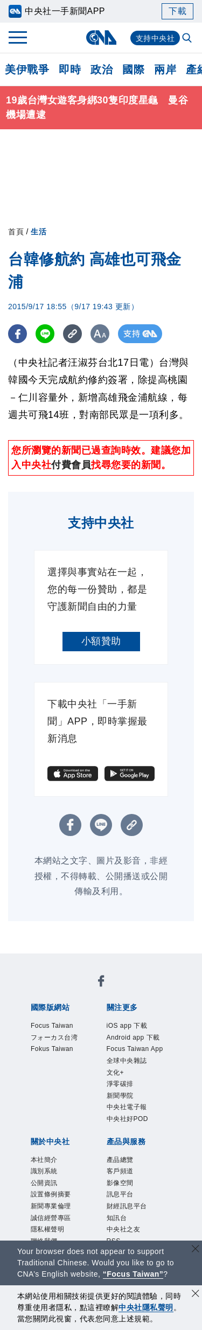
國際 (133, 69)
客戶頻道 (120, 1171)
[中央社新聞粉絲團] (101, 983)
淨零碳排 (120, 1084)
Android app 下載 (133, 1037)
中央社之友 (124, 1229)
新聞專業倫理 (51, 1206)
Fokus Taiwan (52, 1049)
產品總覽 (120, 1160)
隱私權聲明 (48, 1229)
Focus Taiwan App (135, 1049)
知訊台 (117, 1218)
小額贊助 (101, 641)
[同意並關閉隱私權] (195, 1294)
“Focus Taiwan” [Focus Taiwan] (133, 1274)
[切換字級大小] (99, 333)
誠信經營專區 (51, 1218)
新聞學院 (120, 1095)
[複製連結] (72, 333)
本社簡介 (44, 1160)
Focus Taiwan (52, 1025)
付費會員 (71, 464)
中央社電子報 (127, 1107)
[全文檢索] (188, 39)
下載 (177, 11)
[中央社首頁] (101, 37)
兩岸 (165, 69)
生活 (38, 231)
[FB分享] (17, 333)
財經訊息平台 (127, 1206)
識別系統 (44, 1171)
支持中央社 (155, 38)
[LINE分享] (45, 333)
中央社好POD (128, 1119)
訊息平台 (120, 1194)
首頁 (16, 231)
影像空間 (120, 1183)
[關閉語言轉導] (195, 1250)
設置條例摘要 (51, 1194)
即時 (70, 69)
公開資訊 (44, 1183)
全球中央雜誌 (127, 1060)
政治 (101, 69)
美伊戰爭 (27, 69)
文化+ (115, 1072)
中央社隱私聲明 (146, 1307)
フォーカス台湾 (54, 1037)
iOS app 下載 (127, 1025)
